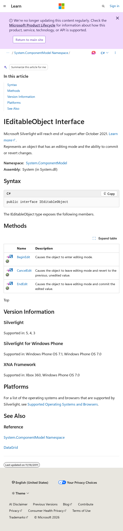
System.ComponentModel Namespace (41, 52)
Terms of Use (81, 510)
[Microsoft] (62, 6)
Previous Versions (45, 504)
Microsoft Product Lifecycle (32, 25)
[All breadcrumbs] (8, 53)
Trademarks (17, 517)
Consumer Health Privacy (46, 510)
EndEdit (22, 284)
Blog (66, 504)
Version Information (21, 96)
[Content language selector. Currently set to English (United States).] (30, 482)
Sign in (114, 6)
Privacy (14, 510)
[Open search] (103, 6)
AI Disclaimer (18, 504)
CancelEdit (24, 270)
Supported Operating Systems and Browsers (62, 404)
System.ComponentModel (46, 162)
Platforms (14, 102)
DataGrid (11, 447)
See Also (13, 108)
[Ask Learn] (93, 53)
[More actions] (115, 53)
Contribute (85, 504)
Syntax (12, 84)
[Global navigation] (4, 6)
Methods (13, 90)
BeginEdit (23, 257)
